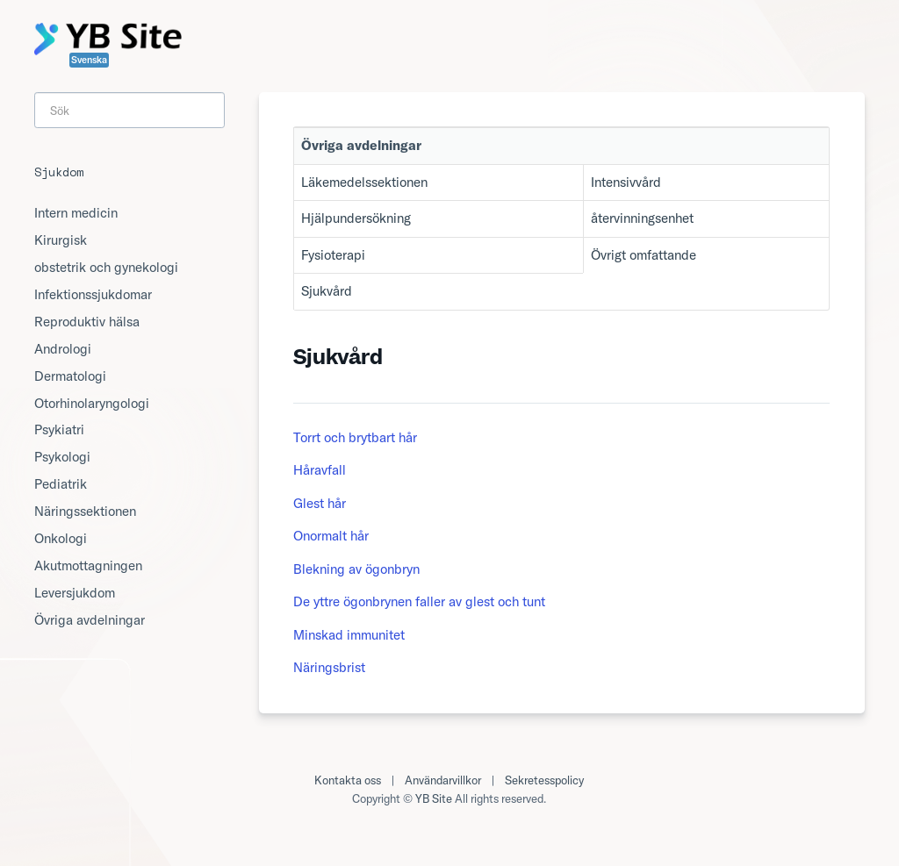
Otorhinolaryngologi (91, 403)
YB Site (433, 798)
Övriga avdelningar (89, 620)
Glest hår (319, 503)
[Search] (129, 110)
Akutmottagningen (88, 565)
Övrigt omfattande (643, 255)
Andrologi (62, 348)
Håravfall (319, 470)
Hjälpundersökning (356, 218)
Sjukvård (326, 291)
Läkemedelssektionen (364, 182)
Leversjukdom (74, 592)
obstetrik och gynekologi (106, 267)
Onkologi (60, 538)
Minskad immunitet (349, 634)
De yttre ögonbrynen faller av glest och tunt (419, 601)
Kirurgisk (60, 240)
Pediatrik (60, 484)
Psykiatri (59, 429)
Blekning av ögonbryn (356, 569)
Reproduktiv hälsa (87, 321)
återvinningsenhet (642, 218)
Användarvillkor (443, 780)
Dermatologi (70, 376)
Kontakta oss (347, 780)
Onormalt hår (331, 535)
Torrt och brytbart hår (355, 437)
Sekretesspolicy (544, 780)
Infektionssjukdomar (93, 294)
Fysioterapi (333, 255)
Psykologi (62, 456)
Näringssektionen (85, 511)
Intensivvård (626, 182)
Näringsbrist (329, 667)
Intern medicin (76, 212)
